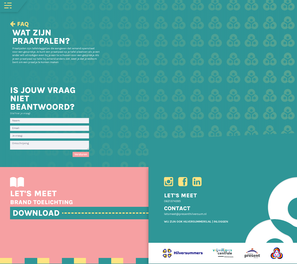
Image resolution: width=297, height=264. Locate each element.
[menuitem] (221, 222)
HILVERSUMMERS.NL (197, 222)
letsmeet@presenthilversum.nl (185, 214)
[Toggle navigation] (8, 5)
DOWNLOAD (37, 213)
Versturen (80, 154)
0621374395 (172, 201)
